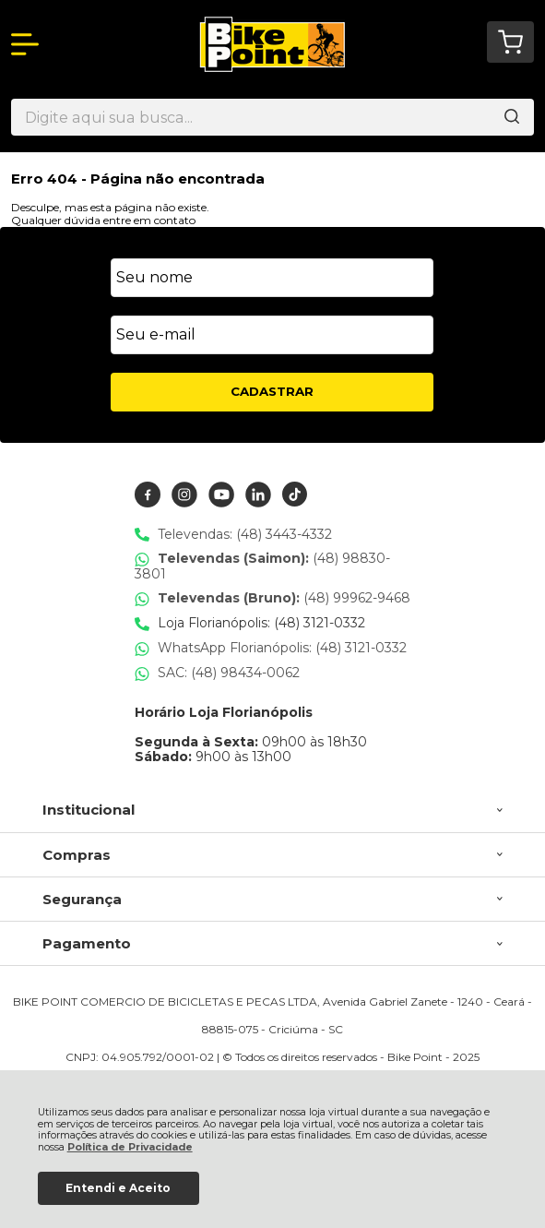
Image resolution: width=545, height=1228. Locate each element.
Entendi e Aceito (118, 1188)
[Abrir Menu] (25, 44)
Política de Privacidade (130, 1147)
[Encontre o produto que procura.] (512, 117)
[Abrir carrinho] (510, 42)
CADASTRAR (272, 391)
